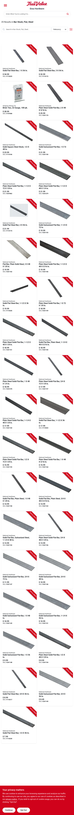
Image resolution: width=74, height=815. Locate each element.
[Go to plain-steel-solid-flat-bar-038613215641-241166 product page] (55, 257)
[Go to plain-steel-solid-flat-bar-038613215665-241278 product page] (19, 374)
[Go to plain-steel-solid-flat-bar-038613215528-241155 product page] (19, 452)
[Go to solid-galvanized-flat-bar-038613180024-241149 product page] (19, 609)
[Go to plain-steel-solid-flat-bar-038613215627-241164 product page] (55, 452)
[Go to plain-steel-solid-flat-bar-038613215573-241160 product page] (19, 413)
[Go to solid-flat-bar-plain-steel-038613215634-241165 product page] (55, 335)
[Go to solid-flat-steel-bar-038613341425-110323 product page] (55, 413)
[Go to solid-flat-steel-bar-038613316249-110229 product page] (19, 63)
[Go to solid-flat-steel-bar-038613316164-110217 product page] (19, 687)
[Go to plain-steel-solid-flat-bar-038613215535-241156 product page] (55, 531)
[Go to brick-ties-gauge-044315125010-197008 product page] (19, 101)
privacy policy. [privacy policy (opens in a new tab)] (11, 799)
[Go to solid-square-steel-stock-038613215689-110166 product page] (19, 140)
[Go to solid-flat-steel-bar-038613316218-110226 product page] (19, 296)
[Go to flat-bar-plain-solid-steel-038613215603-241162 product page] (19, 257)
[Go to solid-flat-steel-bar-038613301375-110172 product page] (55, 63)
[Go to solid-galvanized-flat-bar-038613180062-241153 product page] (55, 218)
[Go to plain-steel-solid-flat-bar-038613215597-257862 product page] (19, 179)
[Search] (68, 14)
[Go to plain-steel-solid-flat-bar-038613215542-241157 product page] (55, 374)
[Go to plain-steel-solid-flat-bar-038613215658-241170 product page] (55, 101)
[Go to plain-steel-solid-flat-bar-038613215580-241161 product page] (19, 335)
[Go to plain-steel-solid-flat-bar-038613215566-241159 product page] (55, 296)
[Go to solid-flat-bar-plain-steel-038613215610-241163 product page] (55, 492)
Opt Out (23, 810)
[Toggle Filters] (71, 29)
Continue (9, 810)
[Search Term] (37, 14)
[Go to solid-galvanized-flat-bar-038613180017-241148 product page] (19, 648)
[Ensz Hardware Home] (37, 4)
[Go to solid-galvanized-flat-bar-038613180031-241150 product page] (55, 140)
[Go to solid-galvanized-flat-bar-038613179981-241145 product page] (55, 687)
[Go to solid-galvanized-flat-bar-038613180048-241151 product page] (55, 609)
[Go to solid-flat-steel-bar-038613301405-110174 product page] (19, 218)
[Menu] (5, 5)
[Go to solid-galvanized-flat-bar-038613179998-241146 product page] (55, 570)
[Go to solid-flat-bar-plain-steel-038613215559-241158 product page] (19, 492)
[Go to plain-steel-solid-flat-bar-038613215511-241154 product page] (55, 648)
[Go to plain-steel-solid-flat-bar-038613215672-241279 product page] (55, 179)
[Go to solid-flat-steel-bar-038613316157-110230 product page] (19, 725)
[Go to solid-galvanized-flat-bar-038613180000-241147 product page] (19, 570)
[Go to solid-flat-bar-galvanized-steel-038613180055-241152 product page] (19, 531)
